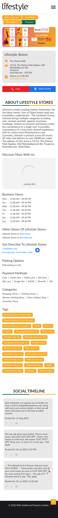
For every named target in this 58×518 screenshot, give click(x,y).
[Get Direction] (37, 252)
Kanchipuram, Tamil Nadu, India (17, 252)
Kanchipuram (12, 22)
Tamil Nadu (30, 17)
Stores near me (12, 17)
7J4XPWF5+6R (9, 249)
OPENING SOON (18, 79)
